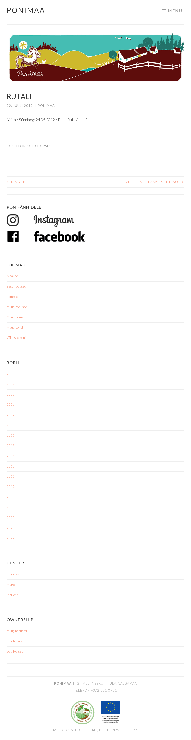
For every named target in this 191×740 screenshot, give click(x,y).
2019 (11, 507)
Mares (11, 584)
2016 (11, 476)
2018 (11, 497)
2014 (11, 456)
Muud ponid (15, 327)
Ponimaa (26, 10)
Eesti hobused (16, 286)
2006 (11, 404)
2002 (11, 384)
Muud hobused (17, 307)
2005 (11, 394)
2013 (11, 446)
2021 (11, 528)
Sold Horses (39, 146)
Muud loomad (16, 317)
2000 (11, 374)
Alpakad (12, 276)
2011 (11, 435)
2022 (11, 538)
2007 (11, 415)
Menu (175, 10)
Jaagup (16, 182)
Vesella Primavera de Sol (155, 182)
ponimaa (46, 106)
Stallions (12, 595)
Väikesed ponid (17, 338)
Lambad (12, 297)
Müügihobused (17, 631)
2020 (11, 518)
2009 (11, 425)
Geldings (13, 574)
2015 (11, 466)
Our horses (15, 641)
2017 (11, 487)
